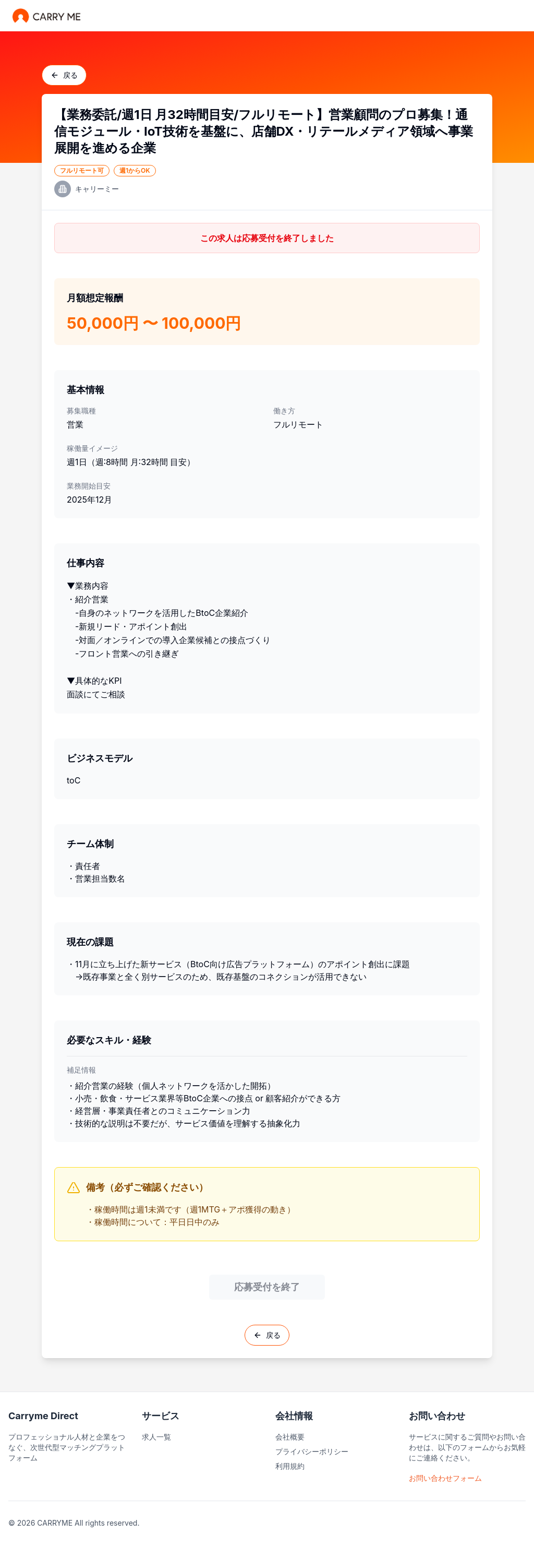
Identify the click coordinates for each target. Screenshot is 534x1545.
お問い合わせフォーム (445, 1477)
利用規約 (290, 1465)
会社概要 (290, 1436)
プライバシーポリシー (311, 1451)
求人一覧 (156, 1436)
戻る (64, 74)
